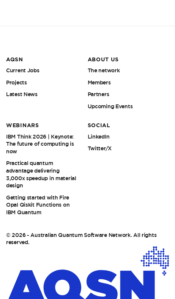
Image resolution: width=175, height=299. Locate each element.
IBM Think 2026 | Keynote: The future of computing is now (40, 144)
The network (104, 70)
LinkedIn (99, 136)
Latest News (22, 94)
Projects (16, 82)
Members (99, 82)
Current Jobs (22, 70)
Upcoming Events (110, 106)
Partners (98, 94)
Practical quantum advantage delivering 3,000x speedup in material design (41, 174)
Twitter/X (100, 148)
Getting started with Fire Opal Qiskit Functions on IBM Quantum (37, 205)
